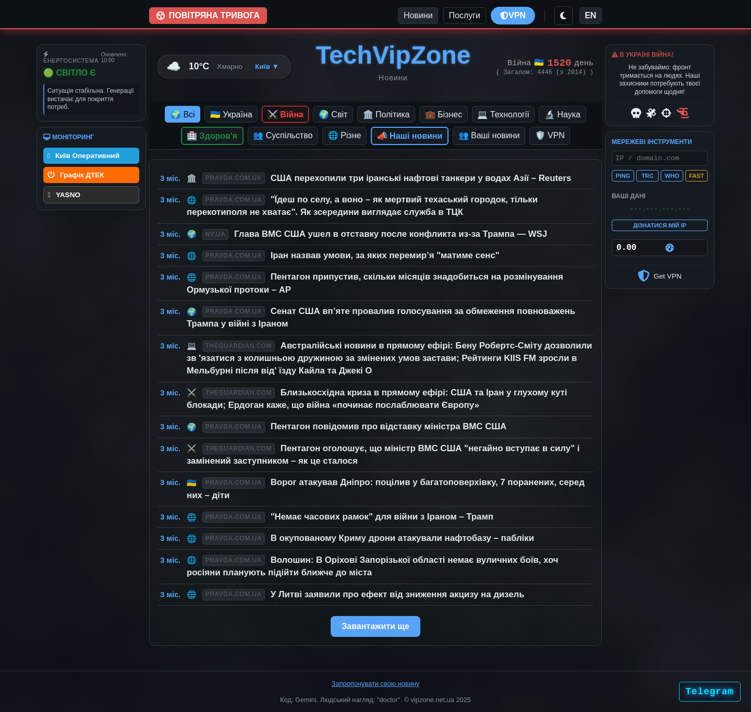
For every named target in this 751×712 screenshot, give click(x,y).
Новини (418, 15)
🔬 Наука (562, 114)
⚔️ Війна (286, 114)
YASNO (64, 195)
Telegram (710, 691)
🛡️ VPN (550, 135)
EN (590, 15)
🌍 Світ (333, 114)
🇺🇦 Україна (231, 114)
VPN (513, 15)
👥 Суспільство (282, 135)
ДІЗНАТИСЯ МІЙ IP (659, 229)
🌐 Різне (344, 135)
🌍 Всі (183, 114)
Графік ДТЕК (75, 175)
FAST (696, 178)
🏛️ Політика (386, 114)
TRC (647, 178)
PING (623, 178)
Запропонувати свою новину (376, 683)
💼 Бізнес (444, 114)
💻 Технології (503, 114)
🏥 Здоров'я (212, 135)
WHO (672, 178)
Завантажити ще (375, 626)
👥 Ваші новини (489, 135)
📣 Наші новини (410, 135)
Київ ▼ (267, 66)
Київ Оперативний (83, 156)
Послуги (464, 15)
